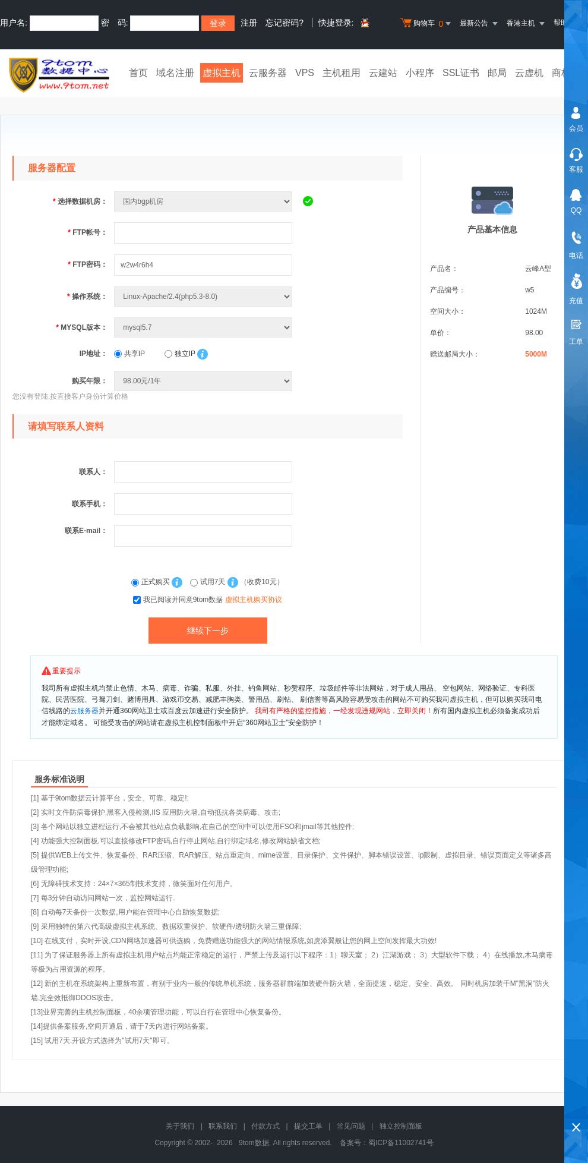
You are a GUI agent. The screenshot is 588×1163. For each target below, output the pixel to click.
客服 (576, 169)
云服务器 (268, 73)
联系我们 (222, 1126)
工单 (576, 342)
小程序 (420, 73)
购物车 (427, 24)
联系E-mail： (86, 531)
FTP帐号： (88, 232)
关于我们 (180, 1126)
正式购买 (151, 582)
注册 (249, 22)
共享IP (129, 353)
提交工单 (308, 1126)
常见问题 (351, 1126)
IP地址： (94, 353)
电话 (576, 255)
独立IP (180, 353)
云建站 (383, 73)
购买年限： (90, 381)
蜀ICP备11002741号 (400, 1143)
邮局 (497, 73)
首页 (138, 73)
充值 (576, 301)
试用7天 (208, 582)
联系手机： (90, 504)
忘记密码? (284, 22)
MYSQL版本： (82, 327)
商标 (561, 73)
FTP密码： (88, 264)
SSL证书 (460, 73)
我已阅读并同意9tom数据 (212, 599)
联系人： (93, 472)
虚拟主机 (222, 73)
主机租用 (342, 73)
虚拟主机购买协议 (253, 599)
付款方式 (265, 1126)
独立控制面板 (401, 1126)
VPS (304, 73)
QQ (576, 210)
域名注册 (175, 73)
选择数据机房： (80, 201)
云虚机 (529, 73)
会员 (576, 128)
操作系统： (87, 296)
